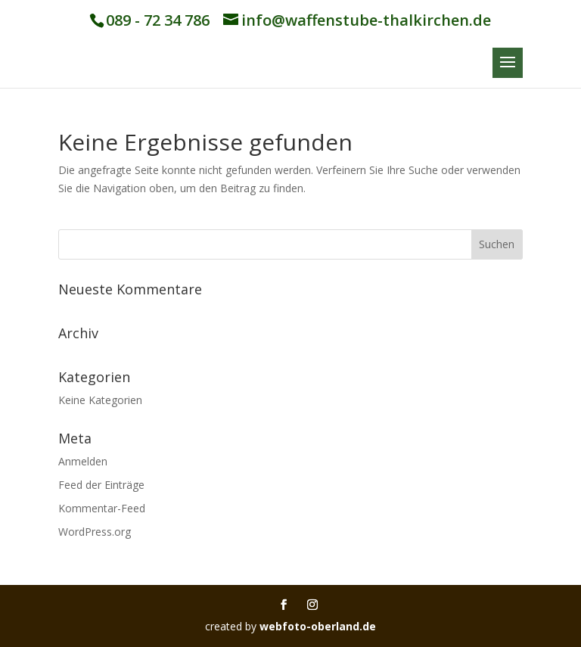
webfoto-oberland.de (317, 626)
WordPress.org (94, 531)
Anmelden (82, 461)
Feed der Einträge (101, 484)
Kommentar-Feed (101, 508)
